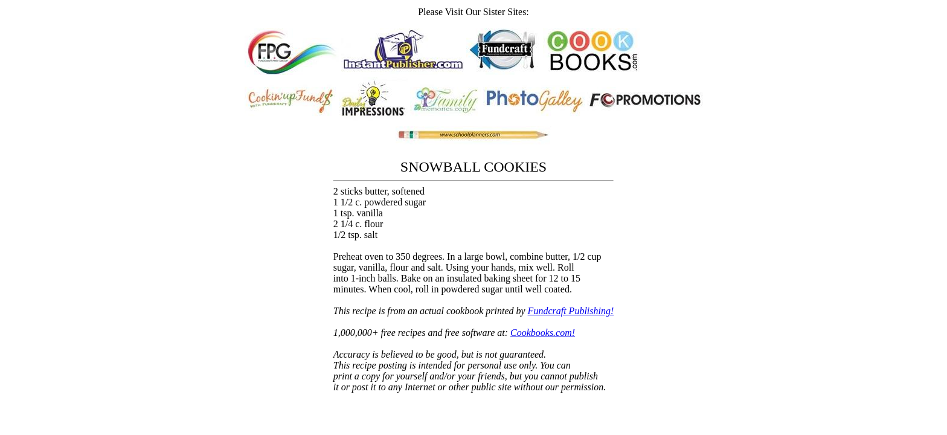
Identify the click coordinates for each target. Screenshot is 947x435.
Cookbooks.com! (542, 332)
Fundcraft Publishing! (571, 311)
